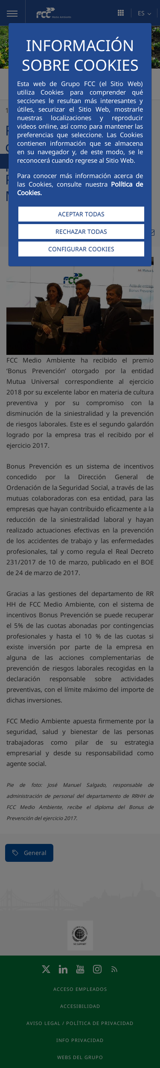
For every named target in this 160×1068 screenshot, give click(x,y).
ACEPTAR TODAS (81, 214)
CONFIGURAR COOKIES (81, 249)
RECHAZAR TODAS (81, 231)
